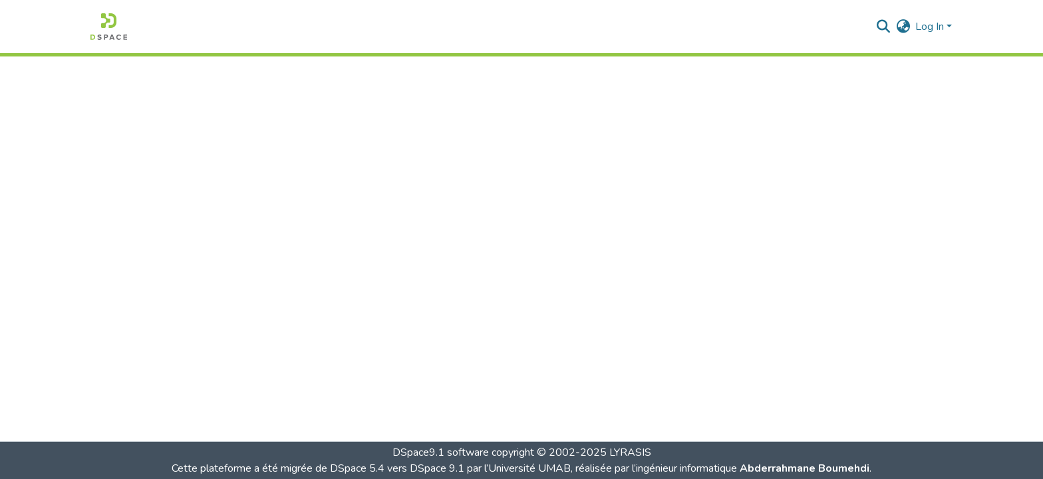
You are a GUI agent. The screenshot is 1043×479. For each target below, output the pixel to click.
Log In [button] (931, 26)
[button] (108, 26)
